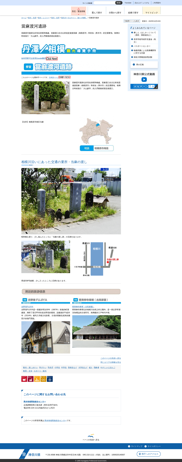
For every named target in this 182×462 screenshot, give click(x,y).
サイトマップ (136, 446)
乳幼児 (50, 367)
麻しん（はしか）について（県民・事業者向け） (145, 34)
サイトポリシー (154, 446)
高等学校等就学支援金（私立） (145, 40)
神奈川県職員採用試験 (143, 57)
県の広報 (140, 65)
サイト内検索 (87, 3)
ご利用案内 (157, 3)
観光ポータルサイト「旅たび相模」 (74, 18)
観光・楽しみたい (30, 367)
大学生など (83, 367)
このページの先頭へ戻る (111, 358)
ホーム (23, 18)
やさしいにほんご (107, 367)
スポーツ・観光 (40, 371)
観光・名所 (55, 18)
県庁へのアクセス (150, 454)
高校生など (72, 367)
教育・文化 (27, 371)
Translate (128, 3)
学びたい (43, 367)
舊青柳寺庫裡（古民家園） (83, 307)
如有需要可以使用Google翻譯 (39, 58)
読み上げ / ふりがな (142, 3)
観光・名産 (32, 18)
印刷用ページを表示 (132, 21)
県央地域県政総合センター (35, 402)
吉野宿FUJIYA (27, 307)
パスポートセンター (142, 46)
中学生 (64, 367)
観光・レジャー (43, 18)
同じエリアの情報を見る (111, 362)
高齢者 (96, 367)
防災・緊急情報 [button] (78, 11)
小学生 (57, 367)
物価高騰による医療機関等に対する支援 (145, 51)
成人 (91, 367)
